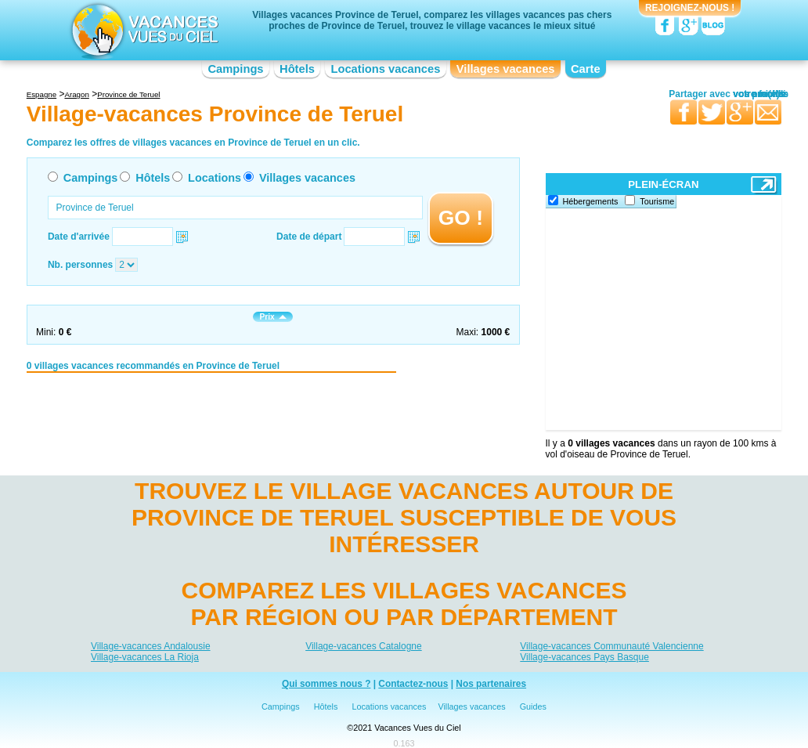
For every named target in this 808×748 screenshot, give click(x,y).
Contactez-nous (413, 683)
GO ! (460, 217)
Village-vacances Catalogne (363, 646)
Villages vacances (505, 69)
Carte (586, 69)
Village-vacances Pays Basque (584, 657)
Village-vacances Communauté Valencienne (611, 646)
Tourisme (657, 201)
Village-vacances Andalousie (151, 646)
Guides (533, 706)
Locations (214, 178)
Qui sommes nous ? (326, 683)
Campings (235, 69)
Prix (272, 317)
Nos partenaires (491, 683)
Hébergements (591, 201)
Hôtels (297, 69)
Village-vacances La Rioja (145, 657)
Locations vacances (385, 69)
